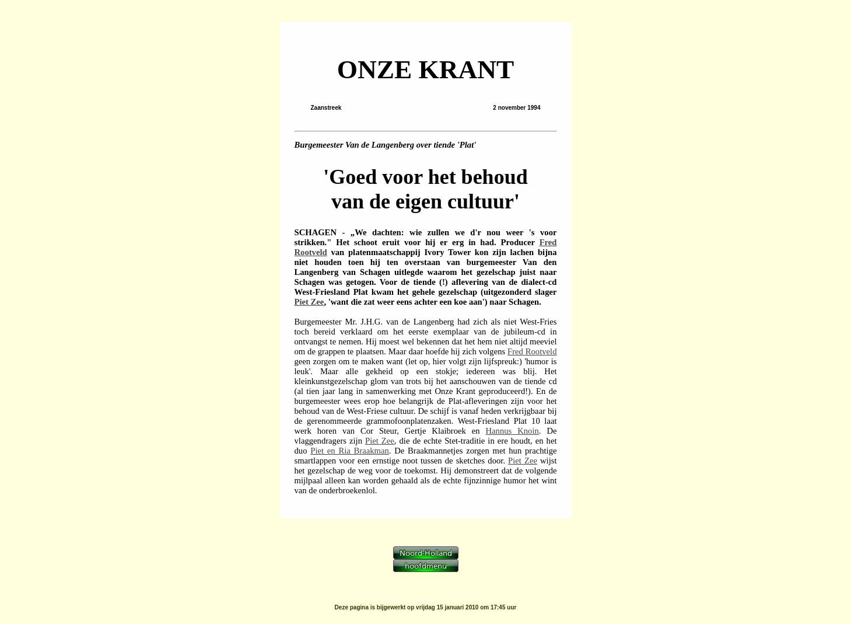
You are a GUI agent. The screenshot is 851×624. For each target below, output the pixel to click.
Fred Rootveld (531, 351)
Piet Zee (309, 301)
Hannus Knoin (512, 430)
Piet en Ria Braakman (349, 450)
